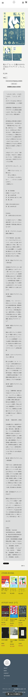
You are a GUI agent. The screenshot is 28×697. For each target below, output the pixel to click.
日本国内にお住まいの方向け (14, 86)
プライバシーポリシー (7, 689)
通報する (23, 565)
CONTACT (6, 673)
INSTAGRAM (7, 675)
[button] (7, 54)
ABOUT (5, 668)
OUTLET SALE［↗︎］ (9, 603)
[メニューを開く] (3, 3)
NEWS (5, 670)
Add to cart (14, 83)
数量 (4, 77)
